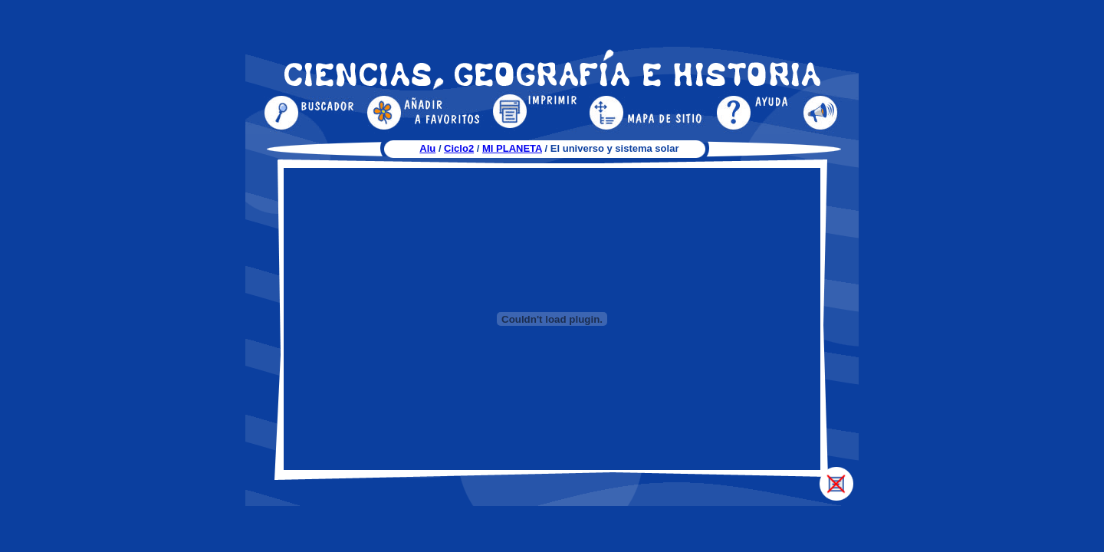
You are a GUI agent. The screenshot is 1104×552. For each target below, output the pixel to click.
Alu (427, 148)
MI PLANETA (512, 148)
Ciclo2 (459, 148)
